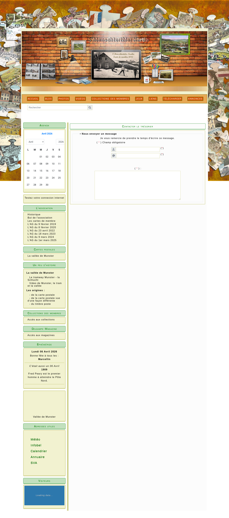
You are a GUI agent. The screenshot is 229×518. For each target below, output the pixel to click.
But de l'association (40, 217)
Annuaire (29, 457)
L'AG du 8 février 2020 (42, 227)
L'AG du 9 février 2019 (42, 224)
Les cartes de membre (41, 221)
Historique (34, 214)
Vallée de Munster (44, 417)
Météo (29, 439)
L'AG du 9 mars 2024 (41, 237)
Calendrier (29, 451)
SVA (29, 463)
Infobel (29, 445)
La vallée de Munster (41, 256)
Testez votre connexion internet (44, 198)
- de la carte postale (42, 295)
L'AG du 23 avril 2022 (41, 230)
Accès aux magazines (41, 335)
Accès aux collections (41, 319)
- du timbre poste (40, 304)
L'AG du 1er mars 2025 (42, 240)
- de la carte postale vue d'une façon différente (44, 299)
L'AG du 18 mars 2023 (42, 234)
